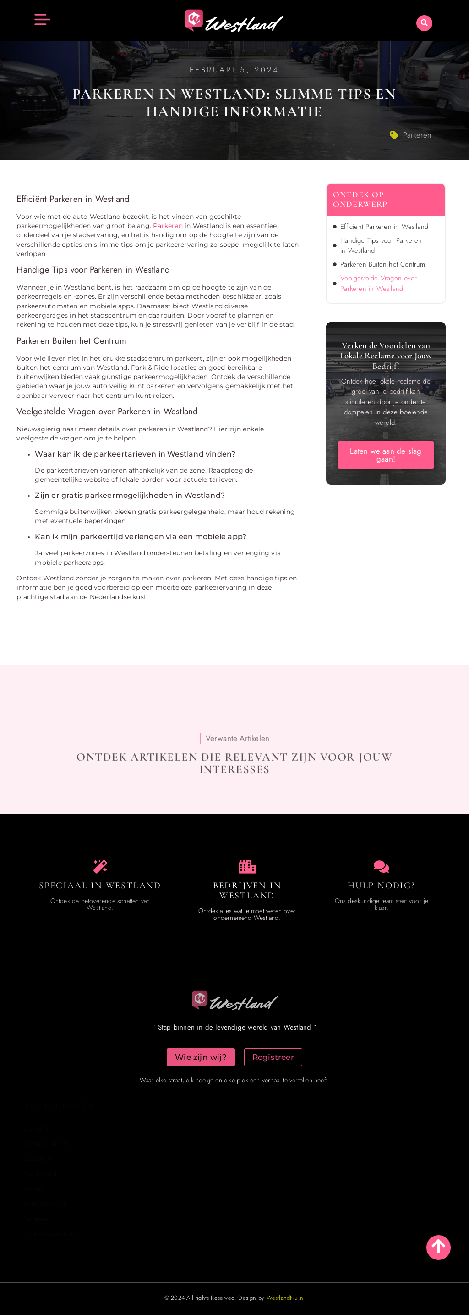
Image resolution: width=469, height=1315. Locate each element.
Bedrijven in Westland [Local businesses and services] (247, 890)
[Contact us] (381, 867)
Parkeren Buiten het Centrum (382, 264)
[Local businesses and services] (247, 867)
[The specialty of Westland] (100, 867)
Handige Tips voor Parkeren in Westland (381, 245)
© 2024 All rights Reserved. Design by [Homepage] (234, 1297)
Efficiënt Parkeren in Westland (384, 227)
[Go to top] (439, 1246)
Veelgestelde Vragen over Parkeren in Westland (378, 283)
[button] (424, 23)
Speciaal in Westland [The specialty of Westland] (100, 885)
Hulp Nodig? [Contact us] (381, 885)
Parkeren (417, 134)
